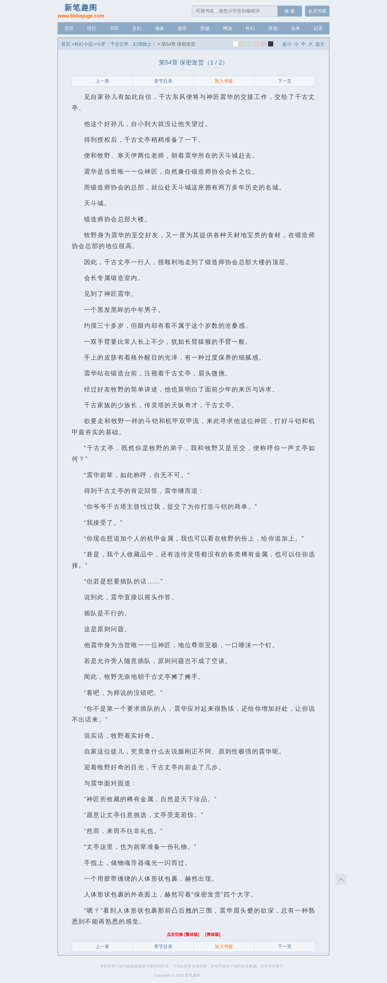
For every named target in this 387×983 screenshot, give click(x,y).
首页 (69, 28)
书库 (114, 28)
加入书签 (224, 81)
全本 (295, 28)
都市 (182, 28)
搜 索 (289, 11)
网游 (227, 28)
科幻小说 (83, 44)
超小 (287, 44)
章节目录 (163, 81)
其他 (273, 28)
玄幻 (137, 28)
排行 (91, 28)
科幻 (250, 28)
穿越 (205, 28)
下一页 (285, 81)
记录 (318, 28)
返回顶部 (341, 879)
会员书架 (317, 11)
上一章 (102, 81)
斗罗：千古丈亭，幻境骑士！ (126, 44)
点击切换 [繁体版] (183, 934)
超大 (320, 44)
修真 (159, 28)
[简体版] (212, 934)
